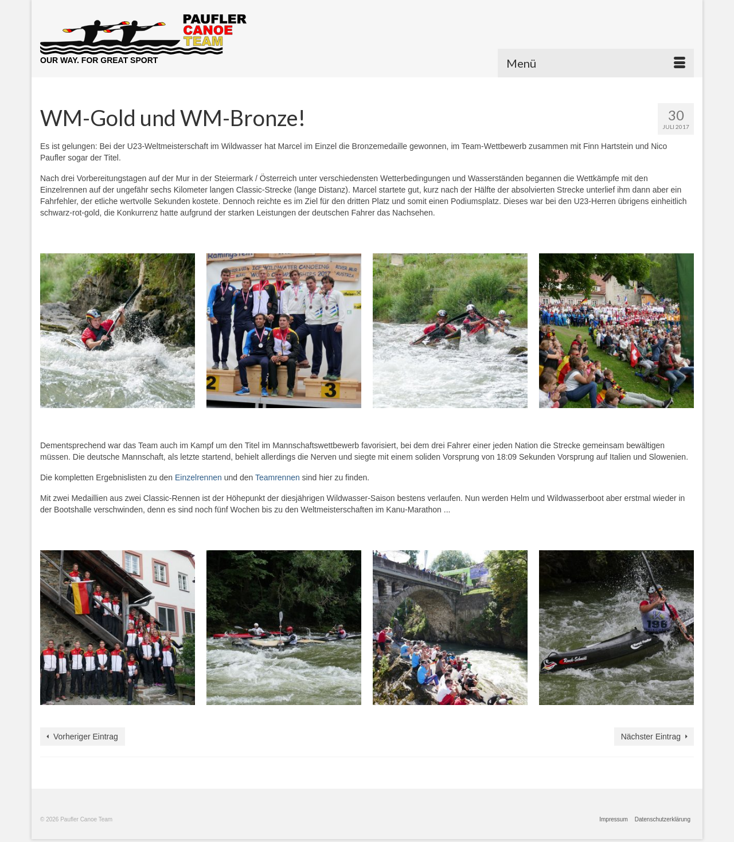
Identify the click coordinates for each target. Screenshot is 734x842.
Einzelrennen (198, 477)
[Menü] (596, 63)
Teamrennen (277, 477)
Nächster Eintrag (651, 736)
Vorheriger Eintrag (85, 736)
